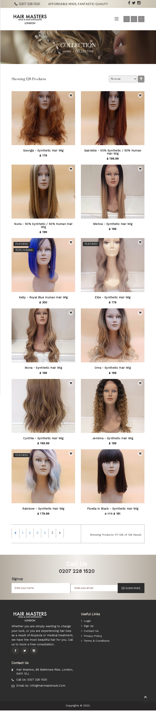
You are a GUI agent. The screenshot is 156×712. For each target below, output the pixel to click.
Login (87, 622)
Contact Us (91, 632)
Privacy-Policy (93, 637)
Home (66, 51)
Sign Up (89, 627)
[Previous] (16, 534)
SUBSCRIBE (131, 589)
